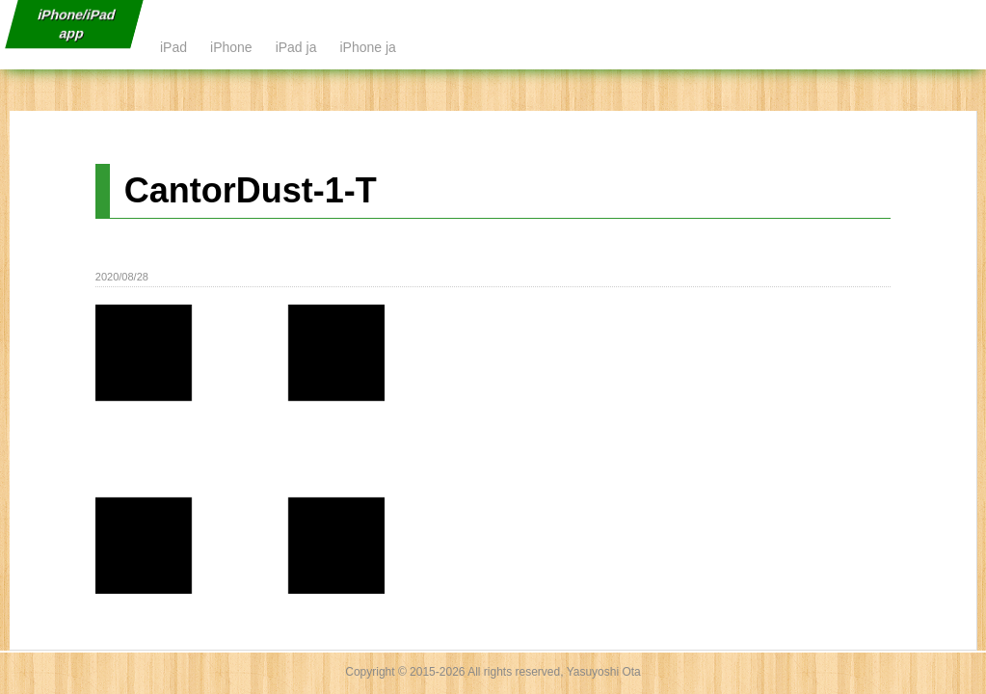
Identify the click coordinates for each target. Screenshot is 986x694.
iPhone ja (367, 47)
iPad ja (296, 47)
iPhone (231, 47)
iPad (173, 47)
